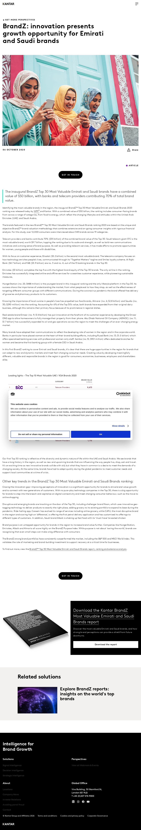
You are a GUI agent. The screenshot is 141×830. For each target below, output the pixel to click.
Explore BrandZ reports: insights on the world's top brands (87, 694)
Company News (11, 795)
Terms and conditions (47, 816)
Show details (118, 426)
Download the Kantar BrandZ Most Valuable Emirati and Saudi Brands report (103, 616)
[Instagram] (78, 802)
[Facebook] (83, 802)
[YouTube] (73, 802)
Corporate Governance (97, 816)
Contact (7, 810)
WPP (36, 211)
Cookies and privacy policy (72, 816)
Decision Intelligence (13, 771)
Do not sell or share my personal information (40, 434)
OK (100, 434)
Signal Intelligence (12, 765)
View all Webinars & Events (85, 765)
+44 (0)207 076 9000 (83, 796)
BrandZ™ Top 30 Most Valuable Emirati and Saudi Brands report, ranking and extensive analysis (78, 549)
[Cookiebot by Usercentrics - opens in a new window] (118, 394)
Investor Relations (12, 800)
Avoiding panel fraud (13, 805)
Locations (7, 789)
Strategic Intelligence (13, 776)
